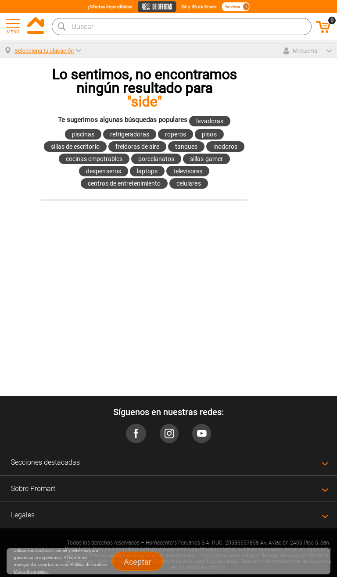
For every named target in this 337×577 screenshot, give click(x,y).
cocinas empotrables (94, 158)
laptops (147, 171)
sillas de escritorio (75, 146)
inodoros (225, 146)
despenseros (103, 171)
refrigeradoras (129, 134)
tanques (186, 146)
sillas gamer (206, 158)
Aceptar (137, 561)
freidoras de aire (137, 146)
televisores (187, 171)
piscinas (83, 134)
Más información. (31, 571)
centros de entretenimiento (124, 183)
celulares (188, 183)
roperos (175, 134)
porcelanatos (156, 158)
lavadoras (209, 121)
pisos (209, 134)
